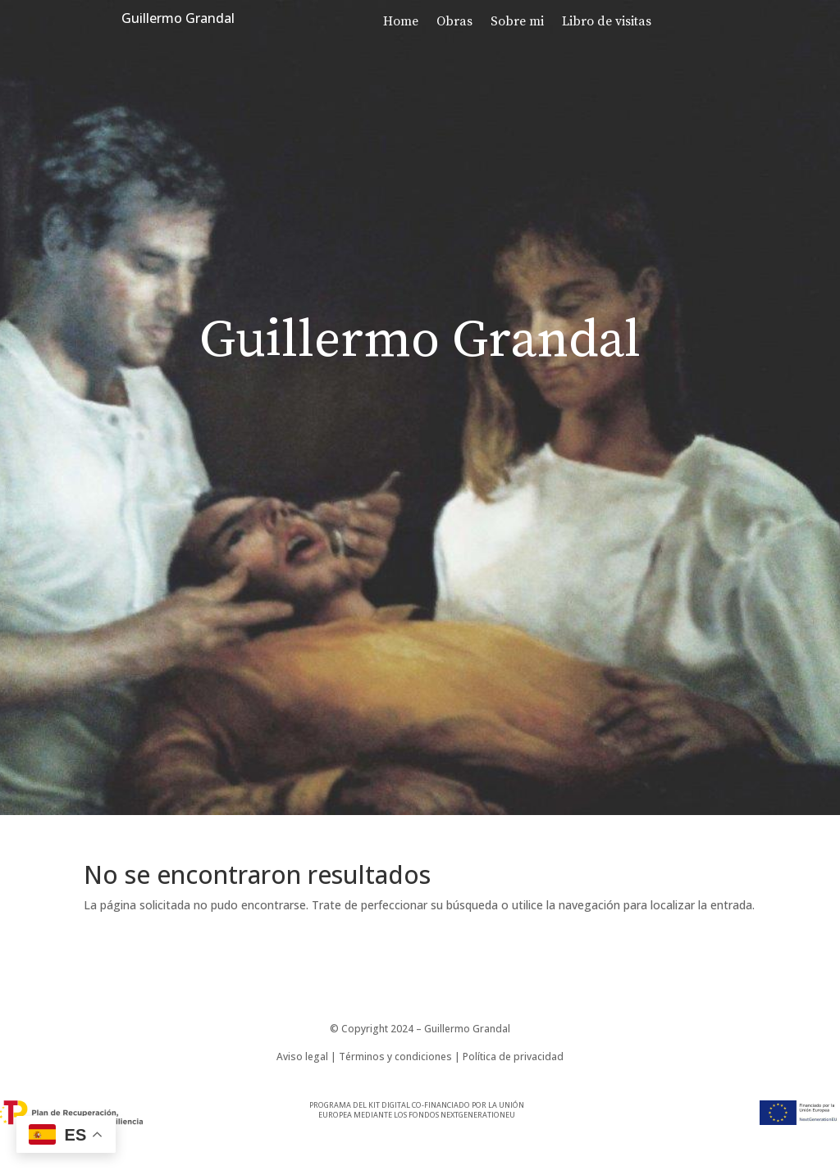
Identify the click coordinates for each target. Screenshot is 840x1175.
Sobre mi (517, 23)
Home (400, 23)
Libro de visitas (606, 23)
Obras (454, 23)
